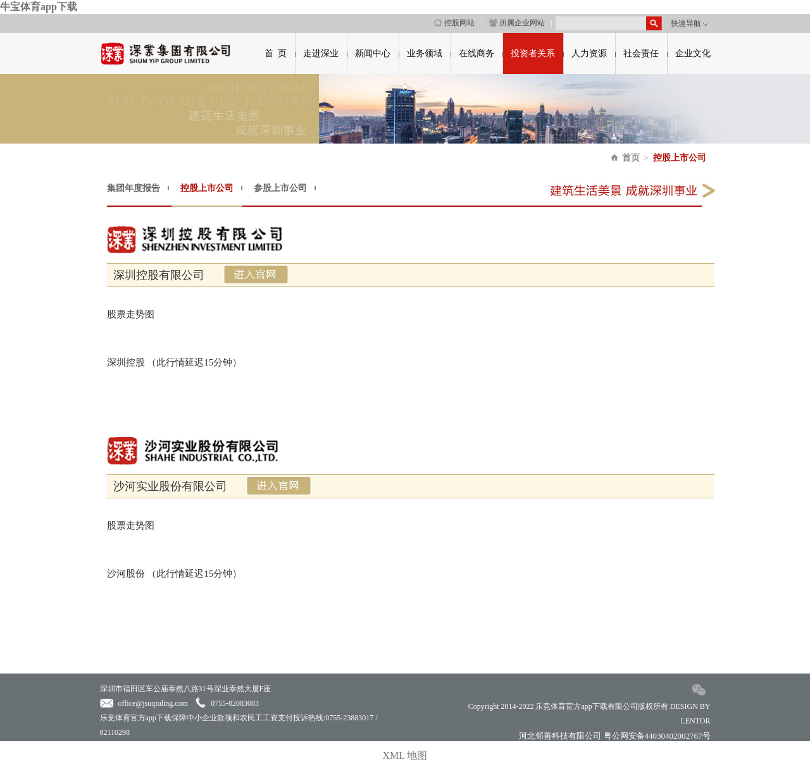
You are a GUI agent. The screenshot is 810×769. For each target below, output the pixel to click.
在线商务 (476, 53)
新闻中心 (372, 53)
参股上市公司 (280, 188)
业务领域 (424, 53)
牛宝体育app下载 (38, 6)
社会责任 (641, 53)
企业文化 (693, 53)
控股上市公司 (679, 158)
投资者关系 (533, 53)
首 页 (276, 53)
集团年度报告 (133, 188)
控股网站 (454, 22)
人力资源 (589, 53)
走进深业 (321, 53)
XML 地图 (405, 755)
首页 (631, 158)
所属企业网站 (517, 22)
